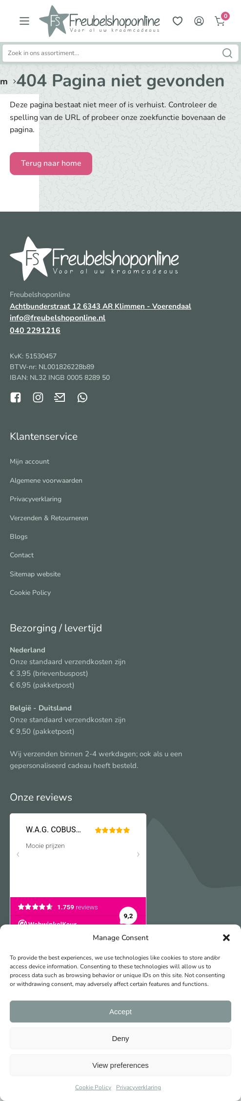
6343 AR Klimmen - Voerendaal (137, 306)
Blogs (19, 536)
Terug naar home (51, 163)
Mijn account (29, 461)
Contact (22, 555)
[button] (226, 938)
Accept (120, 1011)
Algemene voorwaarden (46, 480)
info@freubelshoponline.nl (57, 318)
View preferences (120, 1065)
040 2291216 (35, 330)
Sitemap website (35, 574)
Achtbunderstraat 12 (46, 306)
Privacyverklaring (138, 1087)
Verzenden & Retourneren (49, 518)
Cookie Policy (93, 1087)
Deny (120, 1038)
